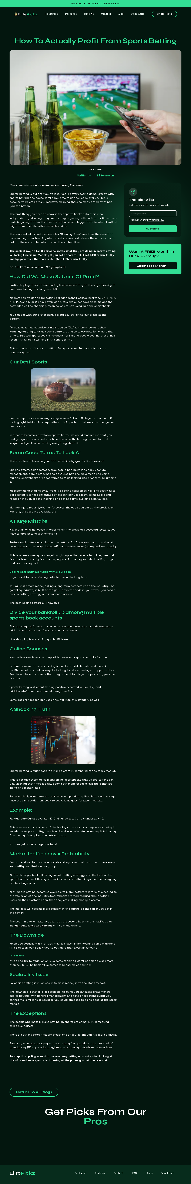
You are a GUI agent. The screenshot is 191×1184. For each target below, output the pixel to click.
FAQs (135, 1173)
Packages (71, 13)
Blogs (150, 1173)
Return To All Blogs (34, 1092)
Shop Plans (164, 13)
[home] (26, 14)
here (53, 844)
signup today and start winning (31, 925)
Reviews (89, 13)
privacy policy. (155, 219)
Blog (121, 13)
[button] (52, 13)
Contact (106, 13)
